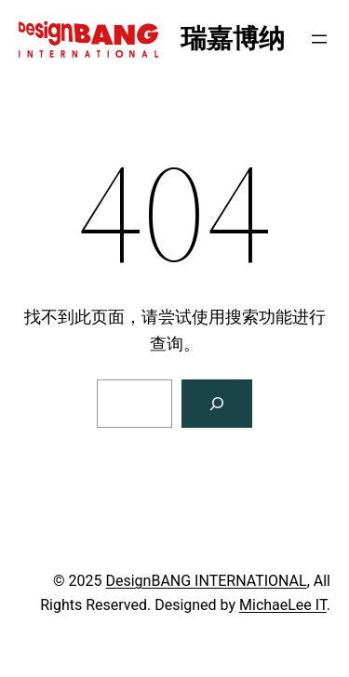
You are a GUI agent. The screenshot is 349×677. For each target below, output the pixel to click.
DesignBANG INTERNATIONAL (205, 581)
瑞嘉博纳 (233, 38)
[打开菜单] (319, 39)
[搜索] (216, 403)
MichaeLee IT (283, 605)
